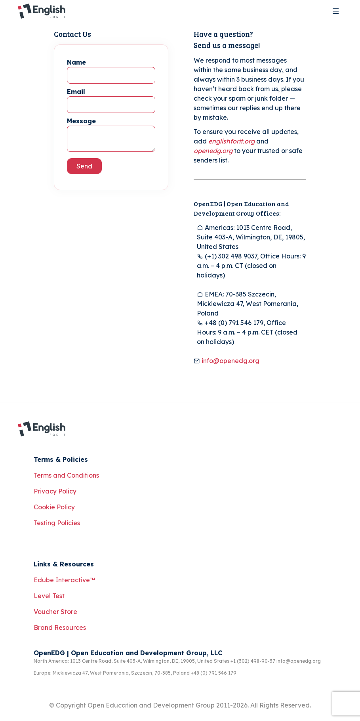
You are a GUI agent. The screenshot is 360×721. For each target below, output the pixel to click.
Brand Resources (60, 627)
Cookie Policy (54, 507)
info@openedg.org (230, 361)
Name (76, 62)
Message (81, 121)
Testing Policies (57, 523)
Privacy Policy (55, 491)
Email (76, 92)
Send (84, 166)
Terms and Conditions (66, 475)
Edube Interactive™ (64, 580)
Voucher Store (55, 612)
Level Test (49, 596)
